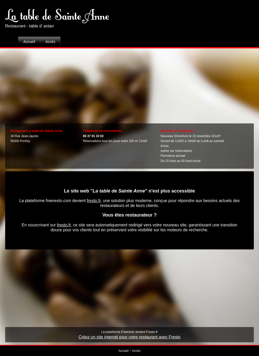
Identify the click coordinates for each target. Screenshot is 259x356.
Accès (50, 42)
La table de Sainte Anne (57, 14)
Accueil (29, 42)
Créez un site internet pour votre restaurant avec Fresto (129, 337)
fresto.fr (93, 200)
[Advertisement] (129, 84)
